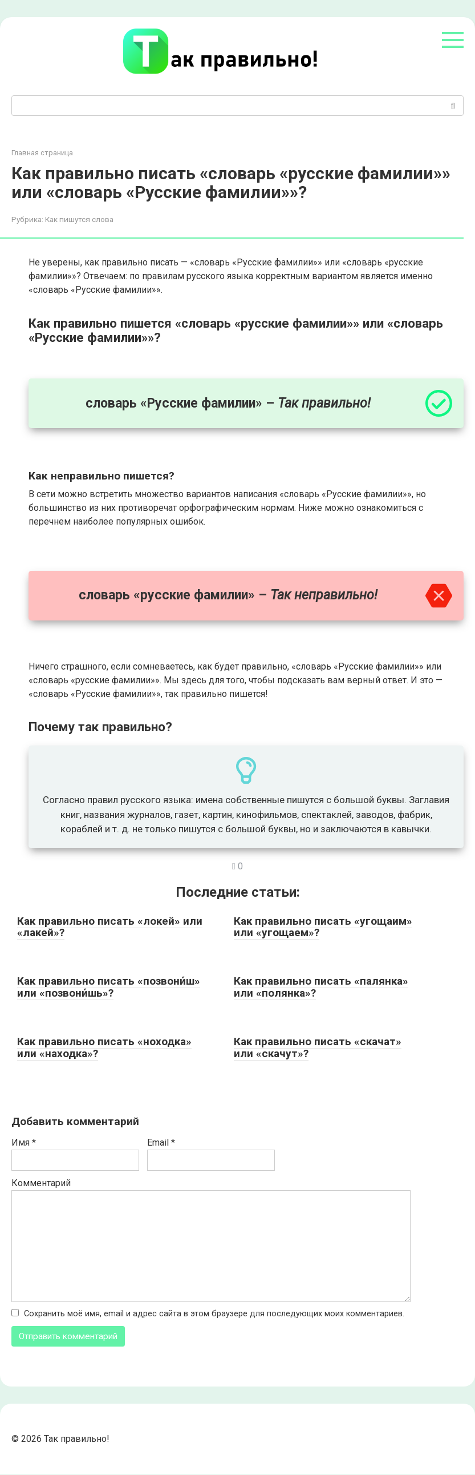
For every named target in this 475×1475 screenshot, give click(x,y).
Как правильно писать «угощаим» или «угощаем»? (323, 927)
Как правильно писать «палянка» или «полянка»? (321, 987)
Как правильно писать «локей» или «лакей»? (109, 927)
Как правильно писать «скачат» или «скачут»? (317, 1047)
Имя (23, 1142)
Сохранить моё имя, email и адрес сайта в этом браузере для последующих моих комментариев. (214, 1314)
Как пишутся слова (79, 219)
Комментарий (41, 1183)
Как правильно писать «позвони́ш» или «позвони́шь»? (108, 987)
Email (161, 1142)
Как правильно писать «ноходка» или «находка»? (104, 1047)
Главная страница (42, 152)
